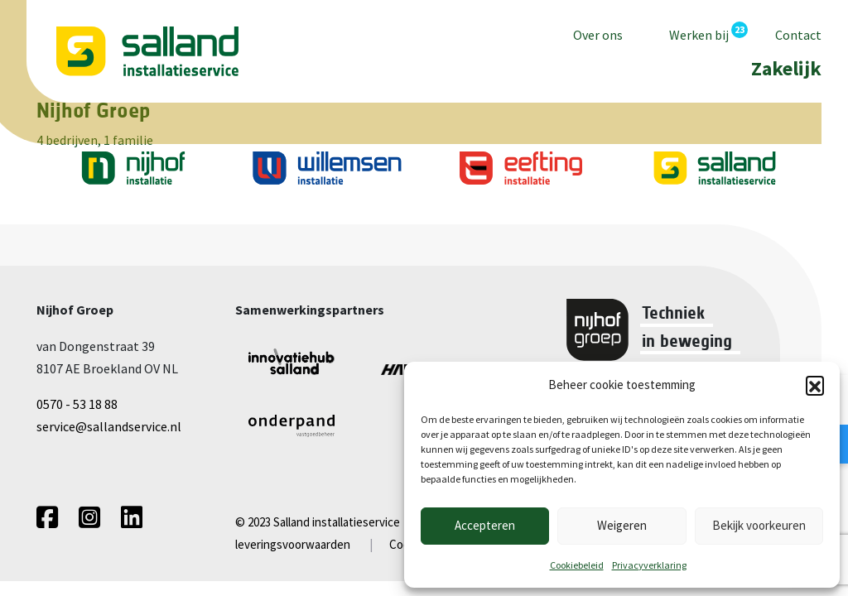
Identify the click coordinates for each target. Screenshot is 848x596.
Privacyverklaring (649, 565)
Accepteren (485, 525)
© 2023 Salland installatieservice (317, 522)
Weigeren (622, 525)
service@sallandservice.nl (108, 426)
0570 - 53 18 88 (77, 404)
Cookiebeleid (577, 565)
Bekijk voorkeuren (759, 525)
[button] (815, 385)
